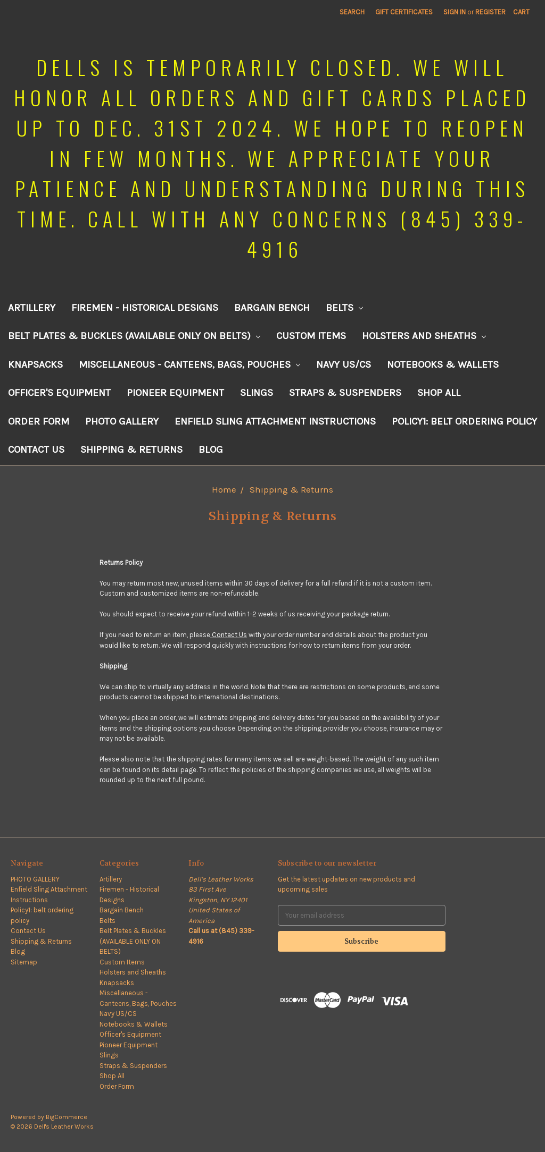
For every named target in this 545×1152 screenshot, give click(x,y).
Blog (211, 449)
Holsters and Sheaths (424, 336)
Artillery (31, 308)
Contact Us (36, 449)
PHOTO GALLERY (122, 421)
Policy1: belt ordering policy (464, 421)
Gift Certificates (404, 12)
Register (490, 12)
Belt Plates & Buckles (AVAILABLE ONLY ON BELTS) (134, 336)
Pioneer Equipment (175, 393)
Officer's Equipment (59, 393)
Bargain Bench (272, 308)
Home (224, 489)
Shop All (438, 393)
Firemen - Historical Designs (144, 308)
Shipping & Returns (131, 449)
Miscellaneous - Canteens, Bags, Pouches (189, 364)
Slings (256, 393)
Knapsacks (35, 364)
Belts (344, 308)
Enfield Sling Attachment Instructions (275, 421)
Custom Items (311, 336)
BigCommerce (66, 1117)
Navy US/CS (343, 364)
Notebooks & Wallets (443, 364)
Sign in (454, 12)
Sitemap (24, 962)
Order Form (38, 421)
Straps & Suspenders (345, 393)
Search (352, 12)
